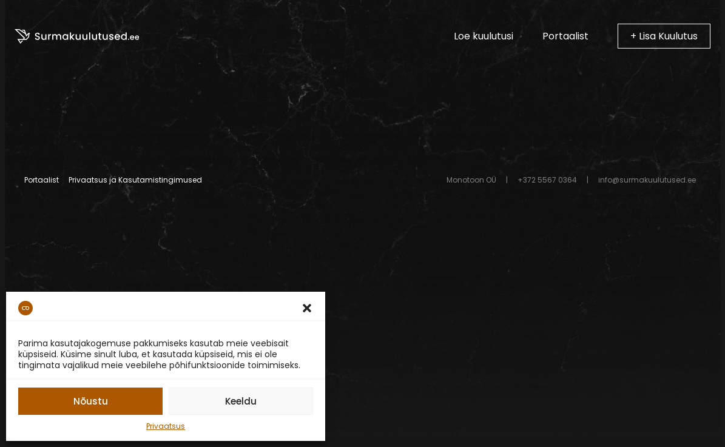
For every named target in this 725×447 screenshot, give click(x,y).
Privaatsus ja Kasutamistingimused (135, 180)
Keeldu (241, 401)
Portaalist (565, 36)
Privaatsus (165, 426)
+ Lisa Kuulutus (664, 36)
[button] (307, 308)
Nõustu (90, 401)
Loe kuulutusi (483, 36)
